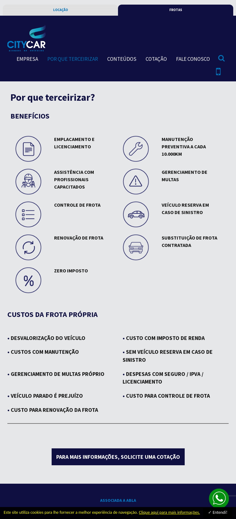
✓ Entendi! (217, 512)
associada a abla (118, 500)
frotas (175, 10)
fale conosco (193, 59)
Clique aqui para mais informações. (169, 512)
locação (60, 10)
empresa (27, 59)
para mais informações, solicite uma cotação (118, 456)
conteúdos (121, 59)
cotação (156, 59)
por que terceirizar (72, 59)
